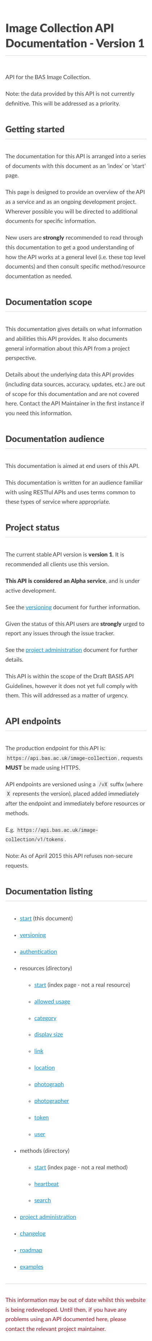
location (44, 1068)
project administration (54, 650)
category (45, 1018)
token (41, 1118)
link (38, 1051)
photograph (49, 1084)
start (26, 918)
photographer (51, 1101)
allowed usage (52, 1002)
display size (48, 1034)
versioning (39, 607)
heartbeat (46, 1184)
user (39, 1134)
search (42, 1200)
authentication (38, 952)
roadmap (31, 1250)
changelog (32, 1234)
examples (31, 1267)
